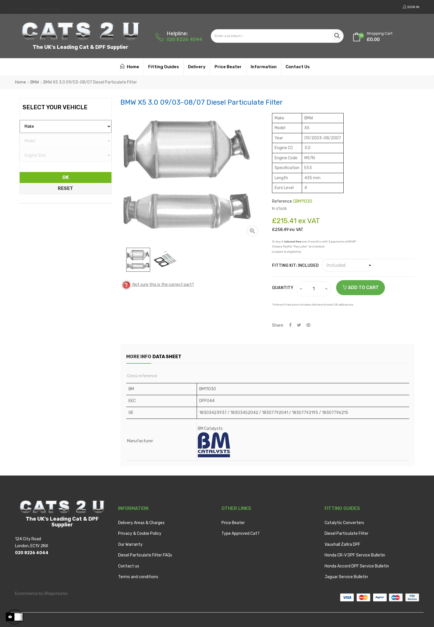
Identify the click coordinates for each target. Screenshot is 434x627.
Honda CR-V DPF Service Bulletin (355, 555)
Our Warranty (130, 544)
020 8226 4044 (184, 39)
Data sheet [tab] (176, 356)
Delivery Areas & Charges (141, 522)
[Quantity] (314, 289)
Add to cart (360, 287)
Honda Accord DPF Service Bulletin (357, 566)
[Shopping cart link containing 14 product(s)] (379, 32)
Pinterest (308, 325)
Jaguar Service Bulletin (346, 576)
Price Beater (233, 522)
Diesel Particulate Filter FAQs (145, 555)
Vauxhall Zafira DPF (342, 544)
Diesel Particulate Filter (346, 533)
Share (290, 325)
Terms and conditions (138, 576)
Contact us (128, 566)
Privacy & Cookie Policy (139, 533)
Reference (282, 201)
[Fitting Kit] (348, 265)
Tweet (299, 325)
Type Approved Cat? (240, 533)
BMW (34, 82)
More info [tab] (138, 356)
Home (20, 82)
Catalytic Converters (344, 522)
